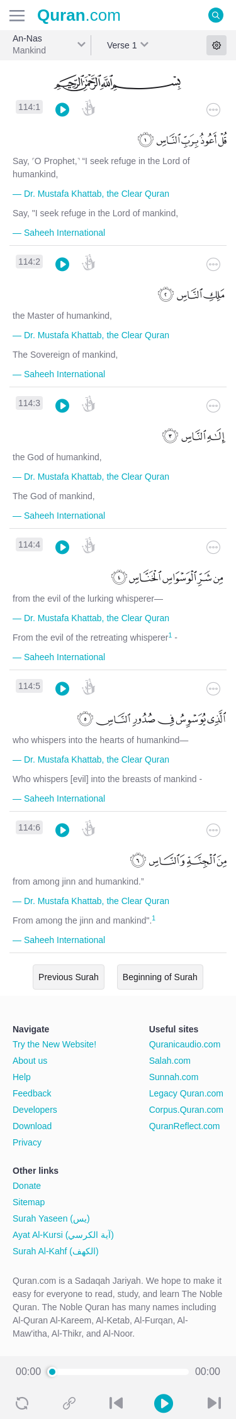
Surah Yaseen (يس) (51, 1218)
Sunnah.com (174, 1077)
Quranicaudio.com (185, 1044)
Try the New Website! (54, 1044)
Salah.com (170, 1061)
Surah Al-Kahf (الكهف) (56, 1251)
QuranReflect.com (184, 1126)
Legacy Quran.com (186, 1093)
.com (79, 15)
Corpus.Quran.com (186, 1110)
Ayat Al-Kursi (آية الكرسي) (63, 1235)
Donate (27, 1186)
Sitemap (29, 1202)
